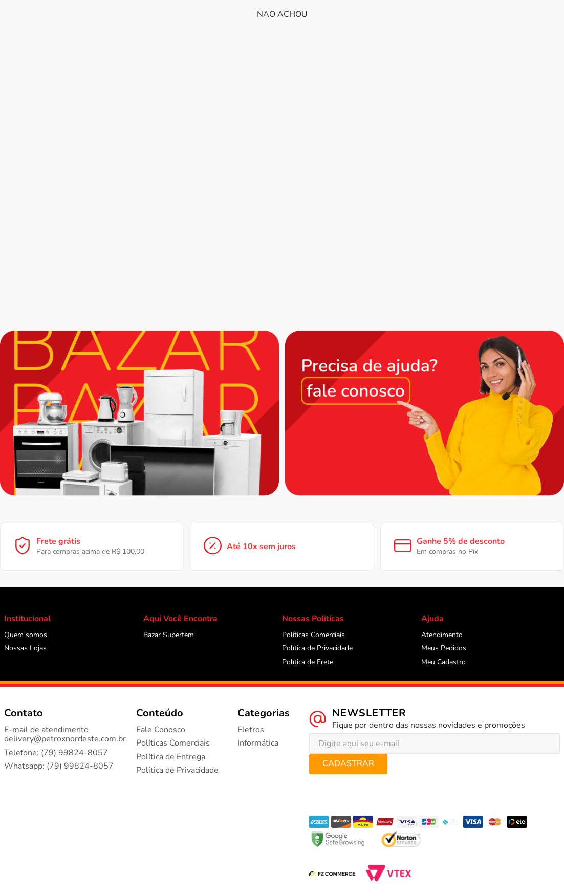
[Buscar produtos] (354, 17)
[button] (34, 49)
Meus (468, 17)
